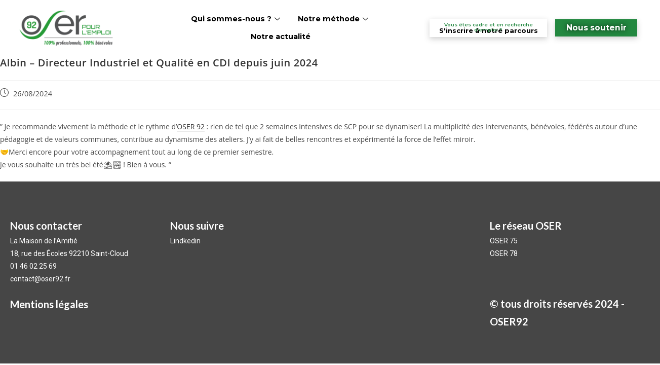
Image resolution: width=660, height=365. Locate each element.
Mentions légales (49, 304)
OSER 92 (191, 126)
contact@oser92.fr (40, 279)
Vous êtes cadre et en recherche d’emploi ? (488, 27)
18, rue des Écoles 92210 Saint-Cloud (69, 253)
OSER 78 (504, 253)
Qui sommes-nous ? (237, 18)
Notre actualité (280, 36)
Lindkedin (186, 241)
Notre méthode (334, 18)
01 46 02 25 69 (33, 266)
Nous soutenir (596, 27)
